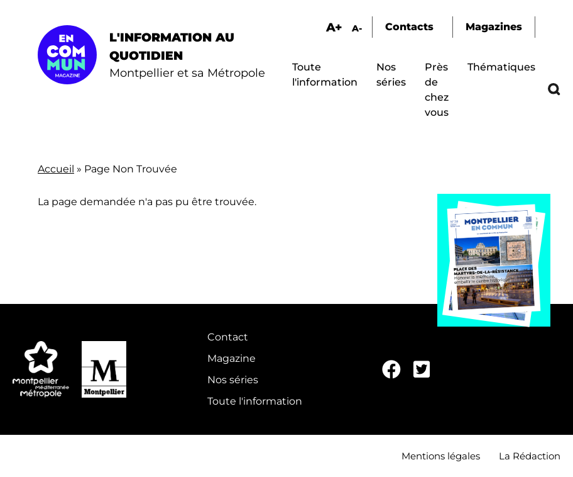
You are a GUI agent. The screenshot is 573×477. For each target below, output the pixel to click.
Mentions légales (440, 456)
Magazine (231, 358)
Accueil (56, 169)
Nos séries (232, 380)
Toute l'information (254, 401)
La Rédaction (529, 456)
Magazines (494, 27)
